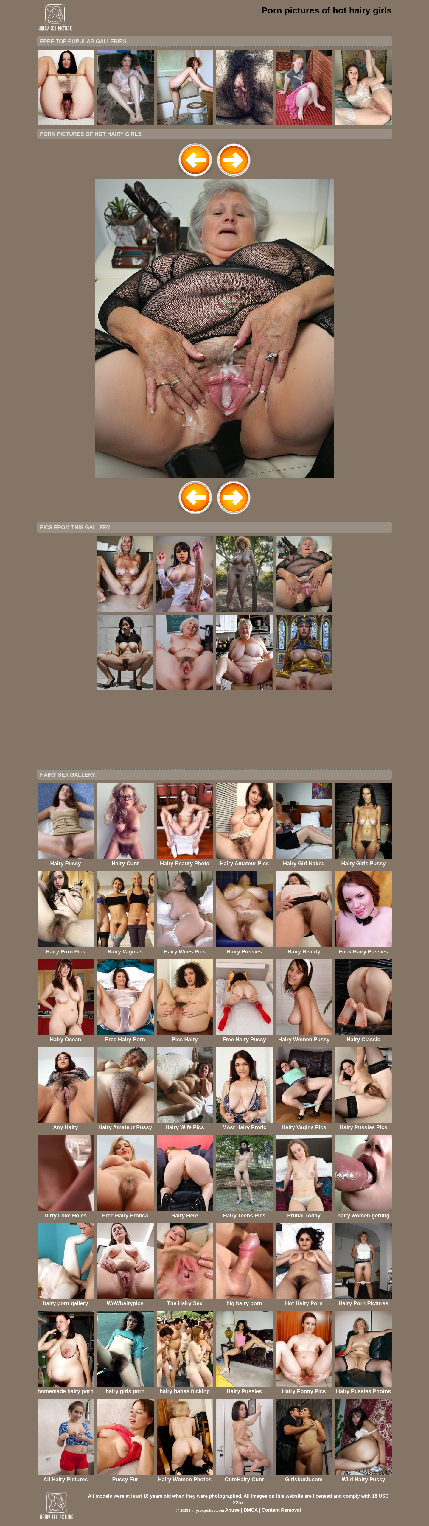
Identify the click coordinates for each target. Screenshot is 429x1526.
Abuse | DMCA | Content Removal (263, 1510)
